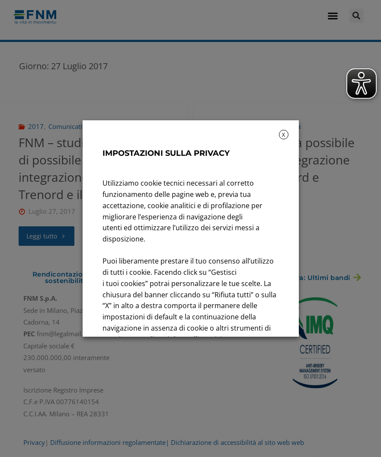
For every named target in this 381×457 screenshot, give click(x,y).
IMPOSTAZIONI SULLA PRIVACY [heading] (166, 153)
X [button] (283, 134)
